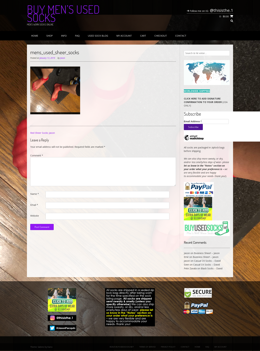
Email (34, 204)
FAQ (77, 35)
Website (34, 215)
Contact (180, 35)
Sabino (41, 347)
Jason (62, 58)
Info (64, 35)
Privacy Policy (168, 347)
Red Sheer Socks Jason (42, 132)
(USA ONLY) (206, 102)
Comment (36, 155)
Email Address (192, 121)
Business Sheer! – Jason (207, 253)
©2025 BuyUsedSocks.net (122, 347)
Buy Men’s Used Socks (63, 13)
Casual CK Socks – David (207, 260)
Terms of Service (147, 347)
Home (34, 35)
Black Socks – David (211, 268)
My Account (124, 35)
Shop (49, 35)
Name (34, 193)
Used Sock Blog (98, 35)
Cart (143, 35)
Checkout (160, 35)
